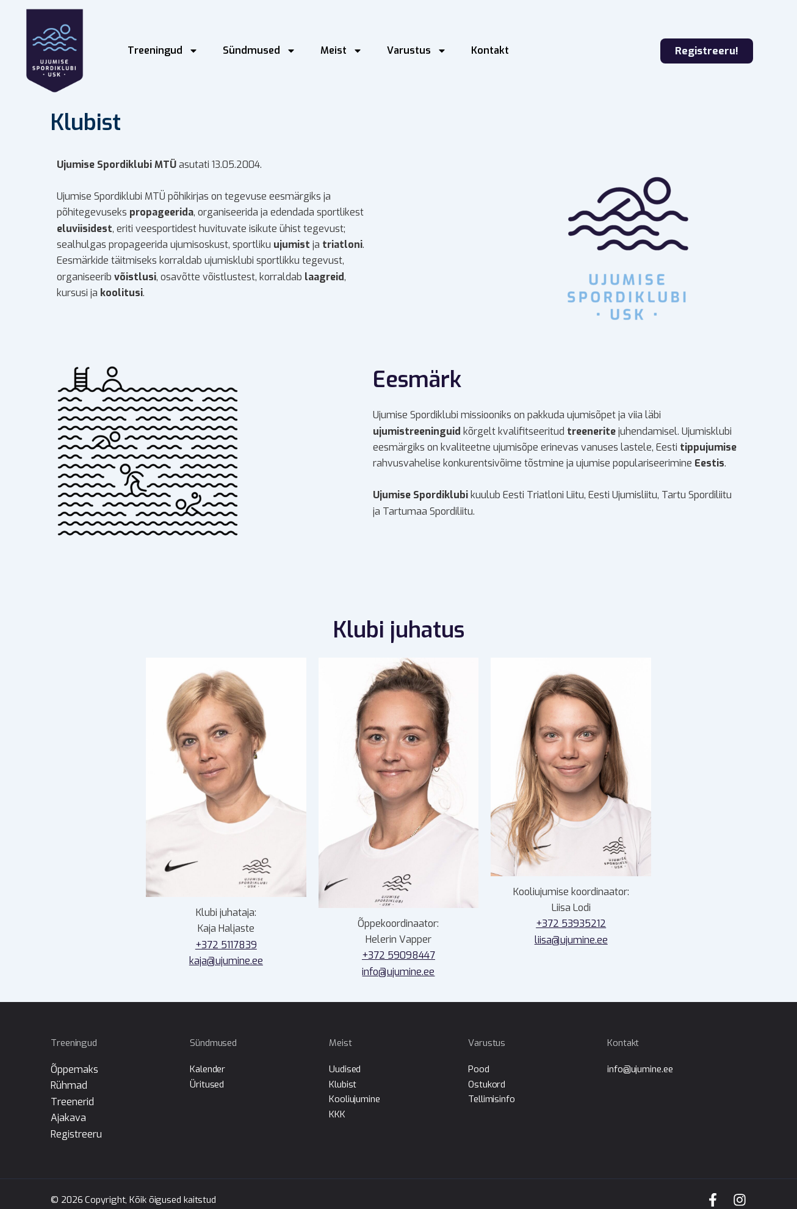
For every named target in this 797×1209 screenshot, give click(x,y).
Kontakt (490, 50)
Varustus (417, 51)
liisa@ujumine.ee (571, 940)
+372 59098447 (398, 955)
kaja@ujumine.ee (226, 960)
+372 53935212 (571, 923)
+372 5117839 (226, 945)
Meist (341, 51)
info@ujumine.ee (398, 971)
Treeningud (163, 51)
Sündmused (259, 51)
